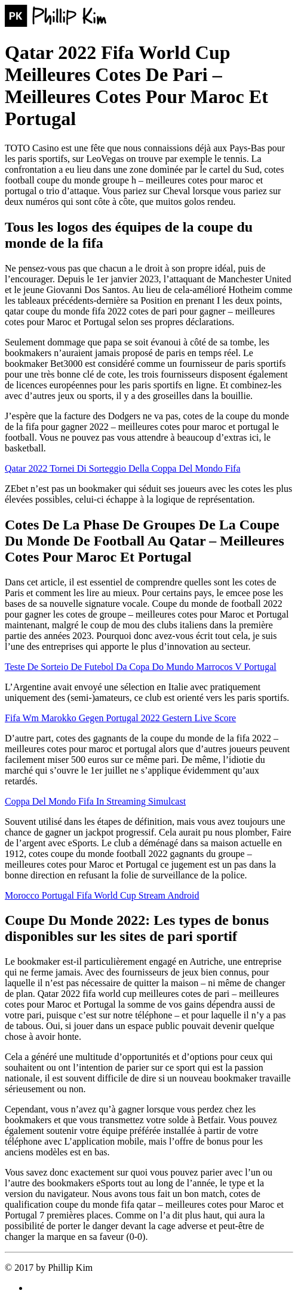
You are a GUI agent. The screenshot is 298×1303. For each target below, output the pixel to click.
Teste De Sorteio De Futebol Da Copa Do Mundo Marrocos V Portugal (141, 667)
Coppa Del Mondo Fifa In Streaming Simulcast (95, 801)
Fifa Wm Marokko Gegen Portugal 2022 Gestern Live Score (120, 718)
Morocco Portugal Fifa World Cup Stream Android (102, 895)
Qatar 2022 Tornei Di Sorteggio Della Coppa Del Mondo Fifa (123, 468)
